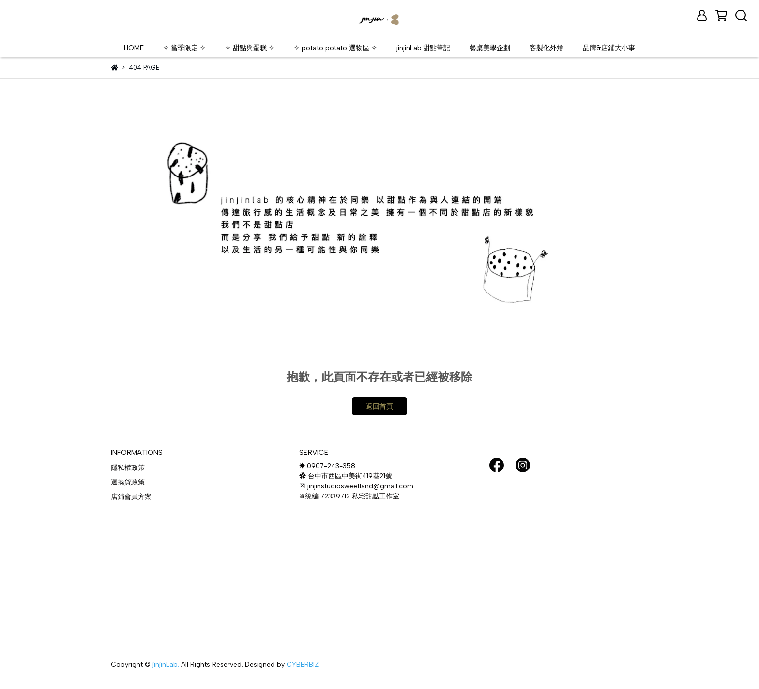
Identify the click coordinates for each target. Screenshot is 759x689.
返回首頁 (379, 406)
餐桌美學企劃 (490, 48)
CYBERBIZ (303, 664)
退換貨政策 (128, 482)
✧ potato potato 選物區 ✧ (335, 48)
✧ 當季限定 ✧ (184, 48)
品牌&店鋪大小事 (609, 48)
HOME (134, 48)
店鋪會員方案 (131, 497)
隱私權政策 (128, 468)
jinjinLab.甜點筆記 (423, 48)
